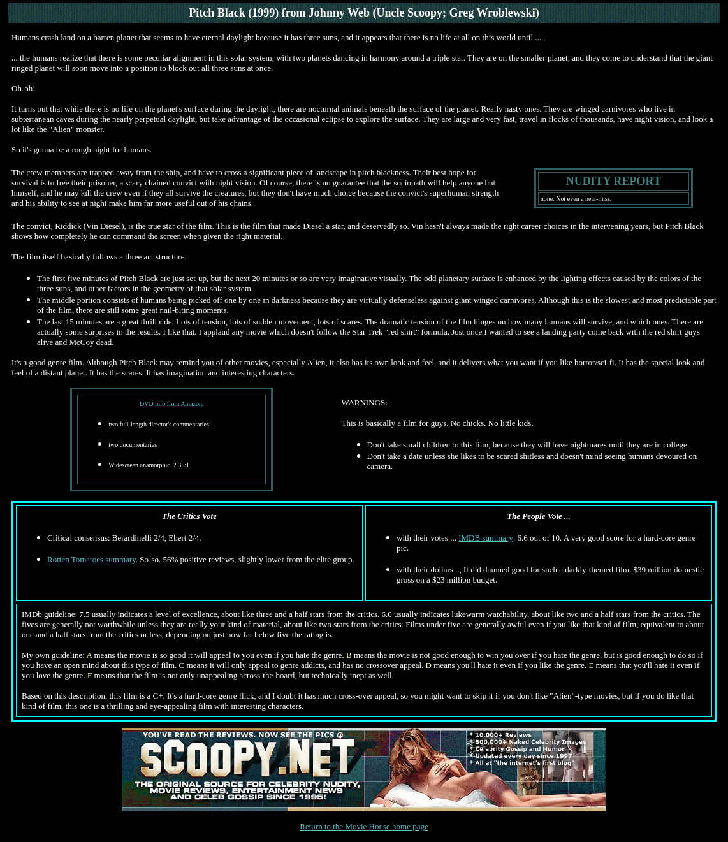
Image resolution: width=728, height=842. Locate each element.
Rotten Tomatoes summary (91, 559)
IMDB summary (485, 537)
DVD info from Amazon (171, 403)
